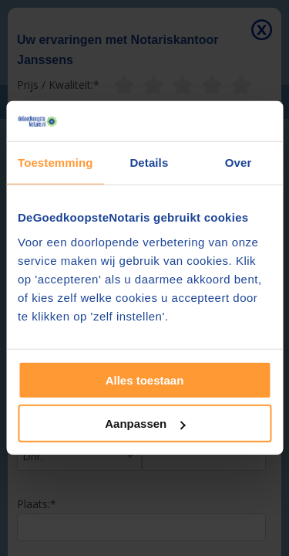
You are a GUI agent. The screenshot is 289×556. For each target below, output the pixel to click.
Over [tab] (238, 162)
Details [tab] (148, 162)
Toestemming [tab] (55, 162)
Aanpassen (145, 423)
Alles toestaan (145, 380)
